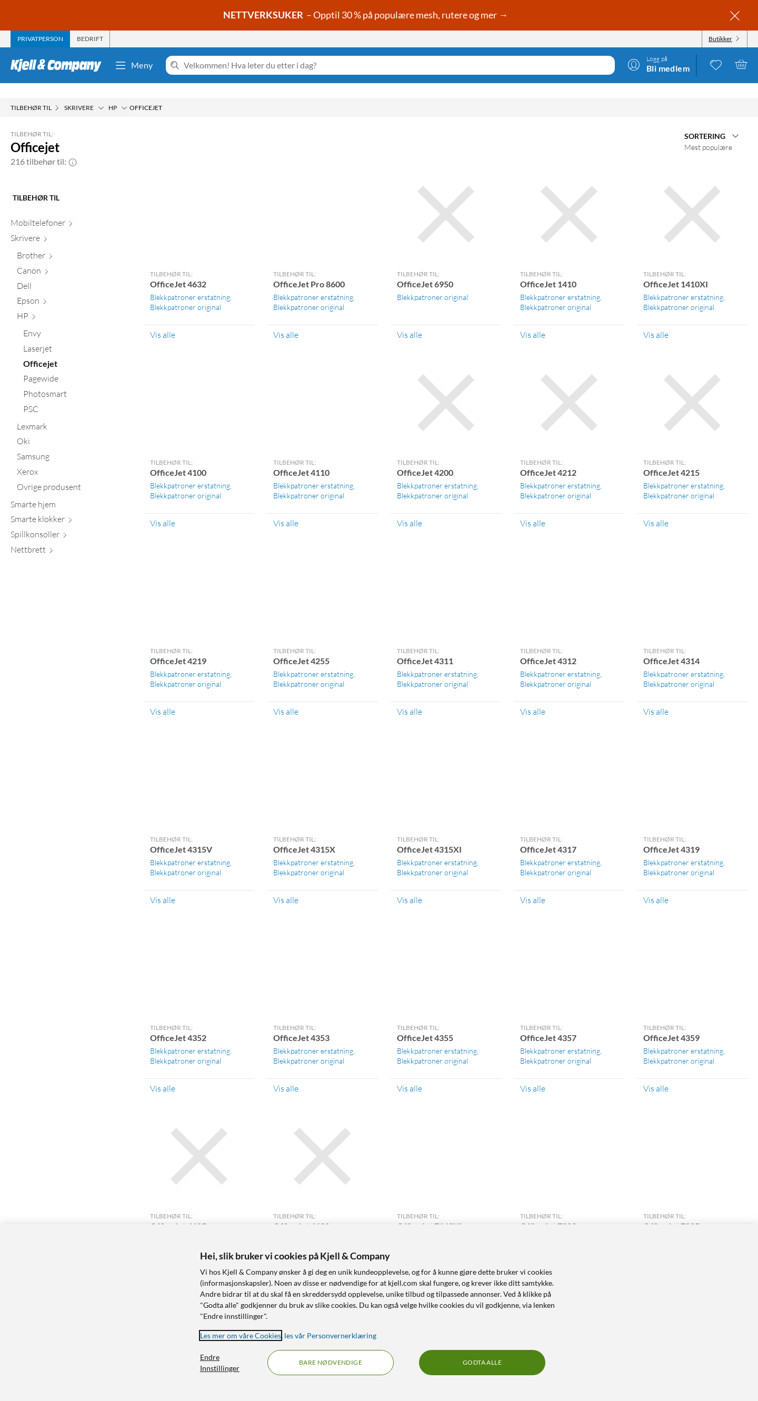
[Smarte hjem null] (71, 491)
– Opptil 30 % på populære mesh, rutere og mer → (366, 15)
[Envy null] (77, 320)
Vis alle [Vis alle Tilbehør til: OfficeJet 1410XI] (656, 320)
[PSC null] (77, 396)
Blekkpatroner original (185, 292)
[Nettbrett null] (71, 537)
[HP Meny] (124, 93)
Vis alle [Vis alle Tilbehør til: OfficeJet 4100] (162, 508)
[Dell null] (74, 273)
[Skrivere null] (71, 225)
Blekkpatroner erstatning (190, 282)
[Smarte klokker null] (71, 506)
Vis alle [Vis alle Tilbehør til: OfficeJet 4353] (285, 1073)
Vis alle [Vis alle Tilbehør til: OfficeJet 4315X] (285, 885)
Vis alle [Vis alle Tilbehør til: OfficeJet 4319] (656, 885)
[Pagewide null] (77, 366)
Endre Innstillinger (220, 1363)
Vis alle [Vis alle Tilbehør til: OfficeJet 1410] (532, 320)
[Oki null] (74, 428)
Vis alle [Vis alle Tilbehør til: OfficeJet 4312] (532, 697)
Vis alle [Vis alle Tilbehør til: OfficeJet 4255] (285, 697)
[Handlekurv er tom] (741, 64)
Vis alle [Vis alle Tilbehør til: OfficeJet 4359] (656, 1073)
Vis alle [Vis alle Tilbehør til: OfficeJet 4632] (162, 320)
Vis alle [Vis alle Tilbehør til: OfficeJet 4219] (162, 697)
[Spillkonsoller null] (71, 521)
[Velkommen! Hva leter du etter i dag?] (397, 65)
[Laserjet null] (77, 336)
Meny (133, 65)
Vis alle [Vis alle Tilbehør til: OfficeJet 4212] (532, 508)
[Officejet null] (77, 351)
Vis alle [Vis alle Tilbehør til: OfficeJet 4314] (656, 697)
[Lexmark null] (74, 414)
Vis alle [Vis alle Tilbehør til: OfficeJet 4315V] (162, 885)
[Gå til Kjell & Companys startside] (59, 65)
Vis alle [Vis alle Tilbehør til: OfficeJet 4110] (285, 508)
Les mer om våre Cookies (240, 1335)
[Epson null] (74, 288)
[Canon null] (74, 258)
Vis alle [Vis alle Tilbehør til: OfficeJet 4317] (532, 885)
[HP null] (74, 303)
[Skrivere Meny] (101, 93)
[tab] (40, 39)
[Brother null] (74, 243)
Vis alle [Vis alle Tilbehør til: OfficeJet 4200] (409, 508)
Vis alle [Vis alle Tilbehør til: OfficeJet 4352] (162, 1073)
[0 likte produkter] (716, 64)
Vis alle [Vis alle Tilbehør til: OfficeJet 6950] (409, 320)
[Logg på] (658, 64)
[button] (72, 147)
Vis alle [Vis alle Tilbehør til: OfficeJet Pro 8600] (285, 320)
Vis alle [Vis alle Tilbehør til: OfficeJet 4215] (656, 508)
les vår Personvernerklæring (330, 1335)
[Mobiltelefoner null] (71, 210)
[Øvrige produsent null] (74, 474)
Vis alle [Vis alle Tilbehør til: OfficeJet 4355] (409, 1073)
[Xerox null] (74, 459)
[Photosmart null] (77, 381)
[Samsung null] (74, 444)
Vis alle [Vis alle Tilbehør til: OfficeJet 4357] (532, 1073)
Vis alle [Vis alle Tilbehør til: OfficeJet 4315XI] (409, 885)
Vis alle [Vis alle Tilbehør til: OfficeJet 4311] (409, 697)
